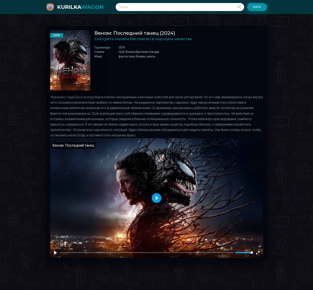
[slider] (244, 252)
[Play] (55, 252)
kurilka (80, 7)
